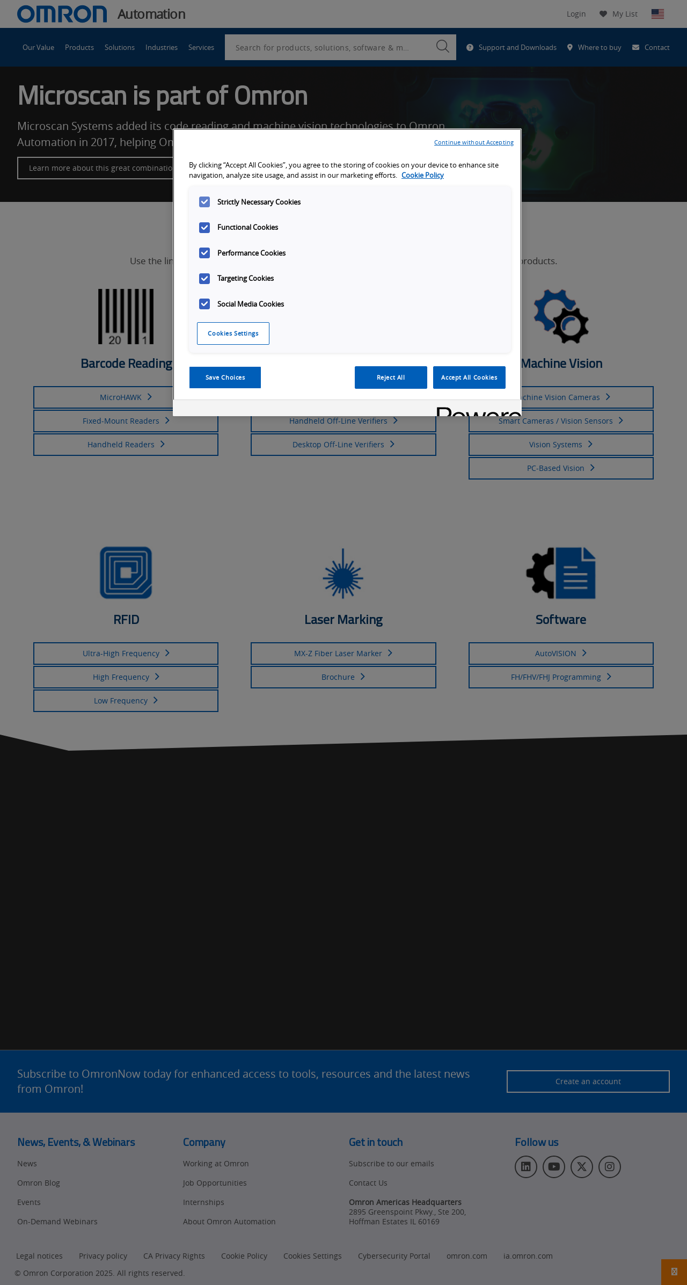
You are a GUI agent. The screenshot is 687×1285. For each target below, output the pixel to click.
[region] (347, 272)
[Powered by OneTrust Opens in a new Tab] (475, 409)
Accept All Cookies (469, 377)
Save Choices (225, 377)
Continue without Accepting (474, 142)
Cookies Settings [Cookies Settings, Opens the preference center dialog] (233, 333)
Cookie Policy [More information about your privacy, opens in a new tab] (422, 175)
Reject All (391, 377)
